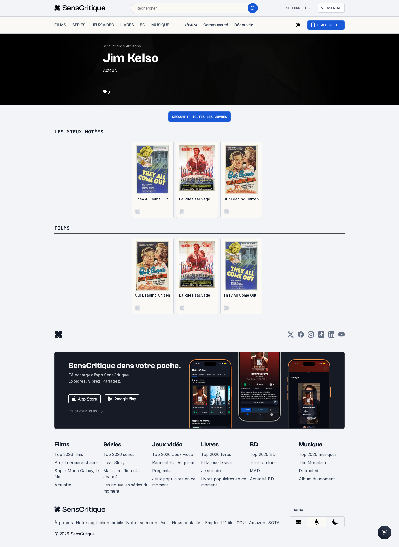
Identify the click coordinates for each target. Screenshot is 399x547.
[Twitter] (291, 336)
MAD (255, 470)
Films (61, 444)
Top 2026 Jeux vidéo (172, 454)
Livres (210, 444)
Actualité (62, 484)
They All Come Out (151, 199)
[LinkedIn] (331, 336)
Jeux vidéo (167, 444)
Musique (310, 444)
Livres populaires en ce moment (223, 481)
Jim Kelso (133, 46)
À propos (63, 522)
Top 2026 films (68, 454)
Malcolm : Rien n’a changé (121, 473)
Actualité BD (262, 478)
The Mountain (312, 462)
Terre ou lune (263, 462)
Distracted (308, 470)
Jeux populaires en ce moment (173, 481)
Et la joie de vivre (217, 462)
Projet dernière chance (76, 462)
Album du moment (317, 478)
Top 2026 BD (263, 454)
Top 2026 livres (216, 454)
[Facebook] (301, 336)
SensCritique (112, 46)
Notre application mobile (99, 522)
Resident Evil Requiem (173, 462)
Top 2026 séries (118, 454)
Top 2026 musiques (318, 454)
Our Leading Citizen (241, 199)
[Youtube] (341, 336)
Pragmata (161, 470)
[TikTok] (321, 336)
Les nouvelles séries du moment (125, 488)
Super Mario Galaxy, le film (76, 473)
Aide (164, 522)
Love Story (114, 462)
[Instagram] (311, 336)
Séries (112, 444)
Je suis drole (213, 470)
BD (254, 444)
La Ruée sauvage (194, 199)
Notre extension (141, 522)
